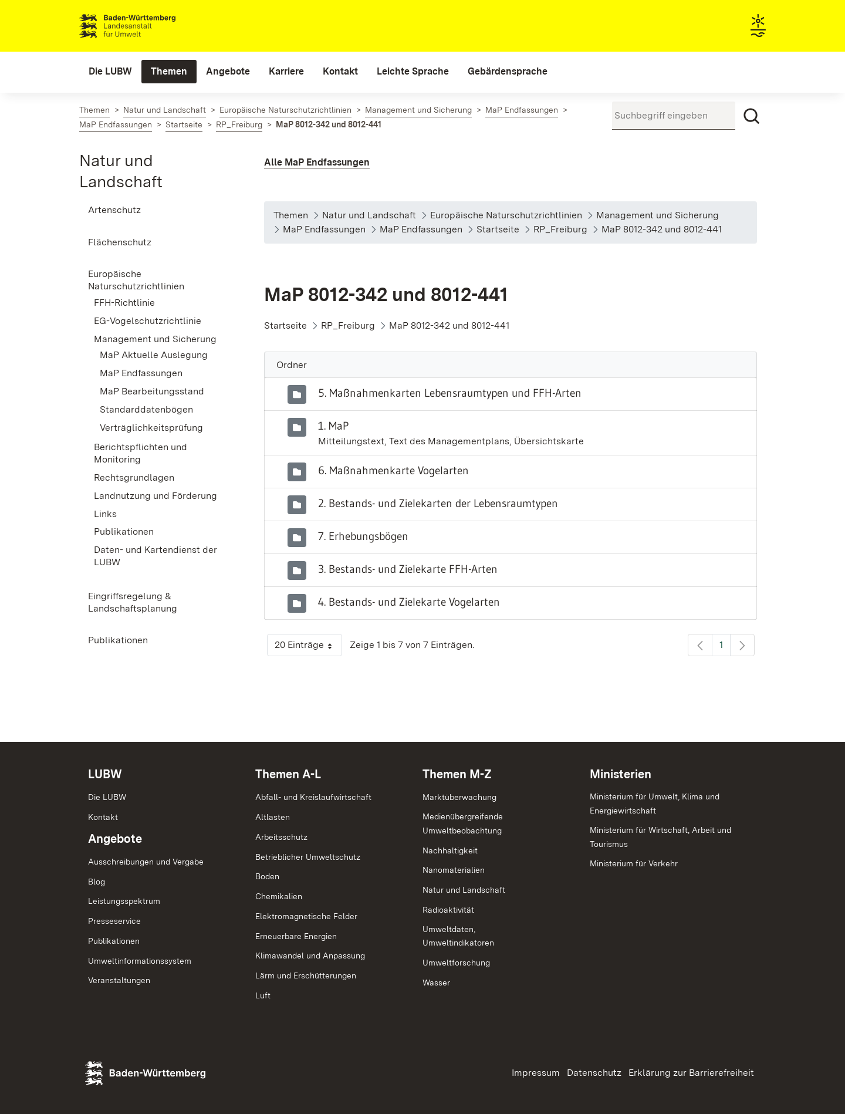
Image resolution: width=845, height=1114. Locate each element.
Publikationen (114, 941)
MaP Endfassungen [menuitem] (141, 373)
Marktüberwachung (459, 797)
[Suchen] (752, 116)
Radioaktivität (448, 909)
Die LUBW (107, 797)
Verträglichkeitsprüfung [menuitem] (151, 427)
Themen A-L (288, 774)
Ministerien (620, 774)
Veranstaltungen (119, 980)
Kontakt (103, 817)
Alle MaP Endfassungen (317, 162)
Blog (96, 881)
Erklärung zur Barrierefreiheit (691, 1072)
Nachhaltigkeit (450, 850)
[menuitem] (110, 71)
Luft (263, 995)
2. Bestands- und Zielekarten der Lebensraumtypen (438, 503)
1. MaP (333, 425)
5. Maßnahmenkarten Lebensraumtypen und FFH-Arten (450, 393)
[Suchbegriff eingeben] (673, 116)
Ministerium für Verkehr (634, 863)
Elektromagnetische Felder (306, 916)
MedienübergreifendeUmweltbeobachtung (462, 823)
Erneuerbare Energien (296, 936)
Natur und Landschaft (463, 889)
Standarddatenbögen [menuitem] (146, 409)
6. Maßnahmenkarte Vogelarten (393, 470)
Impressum (536, 1072)
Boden (267, 876)
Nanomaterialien (453, 870)
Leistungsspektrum (124, 901)
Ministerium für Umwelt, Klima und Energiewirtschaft (654, 803)
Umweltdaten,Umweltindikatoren (458, 936)
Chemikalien (278, 896)
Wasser (436, 982)
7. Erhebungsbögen (363, 536)
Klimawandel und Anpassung (310, 955)
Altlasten (272, 817)
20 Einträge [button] (308, 647)
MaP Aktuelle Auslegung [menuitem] (154, 354)
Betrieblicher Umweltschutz (307, 857)
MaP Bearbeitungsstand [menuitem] (152, 391)
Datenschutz (594, 1072)
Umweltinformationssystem (139, 961)
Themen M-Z (457, 774)
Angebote (115, 839)
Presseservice (114, 921)
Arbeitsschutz (281, 837)
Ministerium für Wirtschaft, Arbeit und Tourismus (660, 837)
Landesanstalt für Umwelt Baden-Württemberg (148, 26)
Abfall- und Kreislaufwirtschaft (313, 797)
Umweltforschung (456, 962)
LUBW (105, 774)
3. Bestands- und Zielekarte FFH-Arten (408, 569)
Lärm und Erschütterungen (305, 975)
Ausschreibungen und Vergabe (146, 861)
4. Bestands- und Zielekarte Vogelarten (409, 602)
